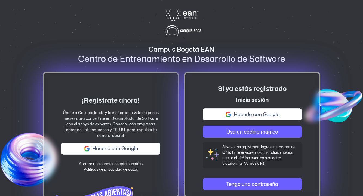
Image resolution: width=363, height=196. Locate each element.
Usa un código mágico (252, 132)
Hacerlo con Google (111, 148)
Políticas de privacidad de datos (111, 169)
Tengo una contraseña (252, 184)
